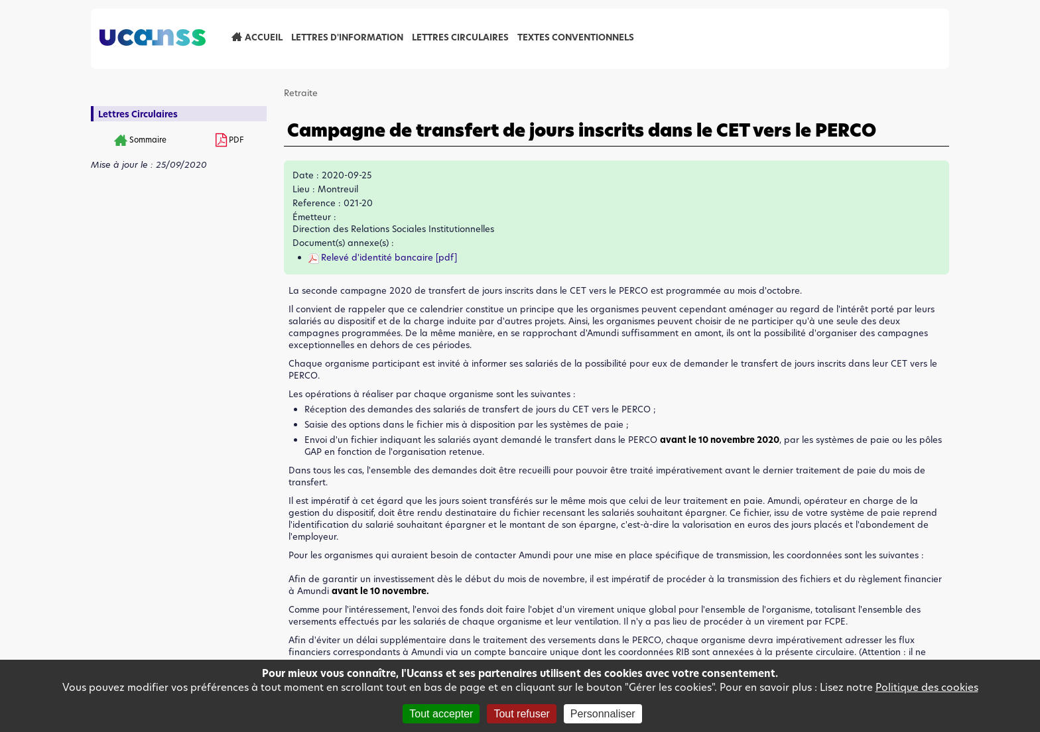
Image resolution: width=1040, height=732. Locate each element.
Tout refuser (521, 713)
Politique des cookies (927, 687)
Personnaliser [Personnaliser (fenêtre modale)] (602, 713)
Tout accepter (441, 713)
